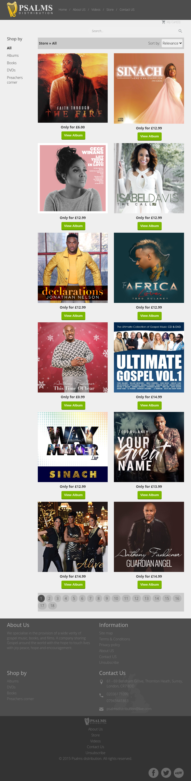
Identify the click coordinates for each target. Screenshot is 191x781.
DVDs (11, 687)
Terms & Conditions (114, 639)
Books (12, 693)
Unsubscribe (109, 662)
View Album (73, 135)
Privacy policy (109, 644)
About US (106, 650)
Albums (13, 681)
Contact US (108, 656)
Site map (106, 633)
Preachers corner (20, 698)
